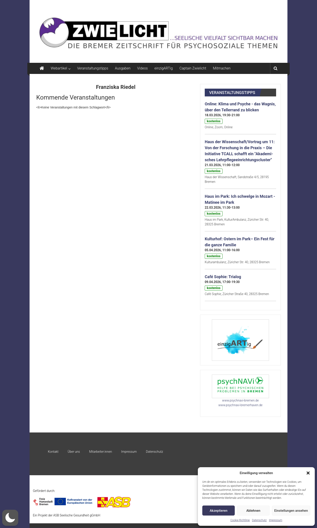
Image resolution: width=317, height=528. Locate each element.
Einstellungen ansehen (291, 511)
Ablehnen (253, 511)
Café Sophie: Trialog (223, 276)
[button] (308, 473)
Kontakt (53, 451)
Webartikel (59, 68)
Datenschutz (259, 520)
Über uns (74, 451)
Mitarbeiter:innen (100, 451)
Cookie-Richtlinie (240, 520)
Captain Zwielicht (192, 68)
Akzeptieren (218, 511)
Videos (142, 68)
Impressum (275, 520)
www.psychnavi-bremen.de (240, 400)
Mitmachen (222, 68)
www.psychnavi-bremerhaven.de (240, 405)
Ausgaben (122, 68)
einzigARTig (163, 68)
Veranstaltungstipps (92, 68)
